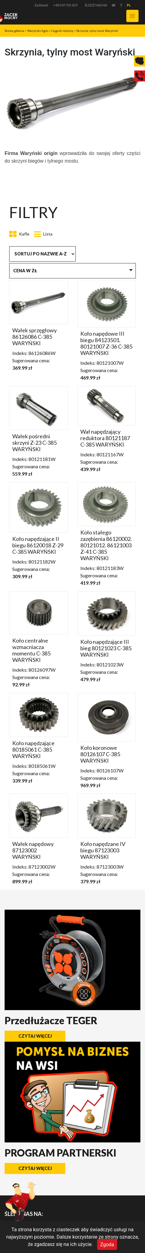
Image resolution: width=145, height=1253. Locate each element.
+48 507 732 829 (65, 5)
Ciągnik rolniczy (62, 30)
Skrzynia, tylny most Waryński (97, 30)
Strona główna (14, 30)
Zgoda (107, 1244)
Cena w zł (25, 270)
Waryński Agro (37, 30)
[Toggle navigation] (132, 16)
